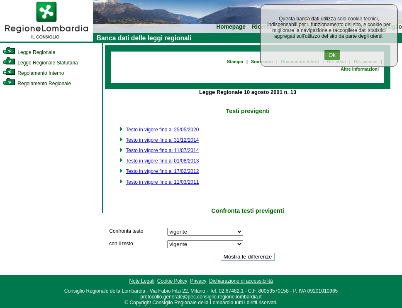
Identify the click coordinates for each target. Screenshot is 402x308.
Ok (332, 55)
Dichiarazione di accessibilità (241, 281)
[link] (46, 40)
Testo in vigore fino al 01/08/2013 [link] (162, 161)
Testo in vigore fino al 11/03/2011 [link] (162, 182)
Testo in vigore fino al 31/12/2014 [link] (162, 140)
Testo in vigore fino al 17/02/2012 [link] (162, 171)
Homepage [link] (231, 27)
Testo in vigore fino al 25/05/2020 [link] (162, 130)
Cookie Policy (172, 281)
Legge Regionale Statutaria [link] (40, 63)
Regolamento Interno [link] (33, 73)
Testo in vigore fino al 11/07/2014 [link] (162, 150)
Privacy (198, 281)
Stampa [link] (235, 61)
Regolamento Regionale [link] (36, 83)
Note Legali (141, 281)
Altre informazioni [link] (360, 69)
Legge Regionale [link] (28, 52)
